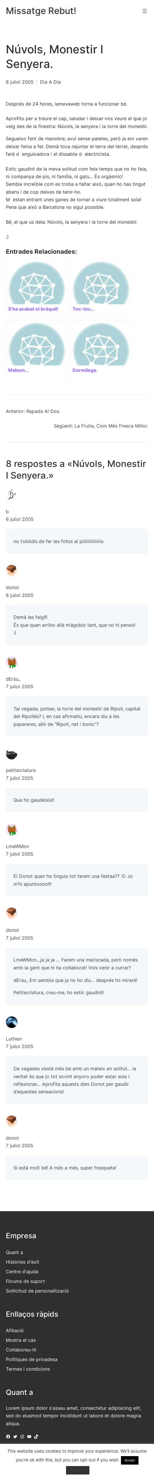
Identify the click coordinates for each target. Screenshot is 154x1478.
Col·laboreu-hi (21, 1350)
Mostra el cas (21, 1340)
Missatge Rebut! (41, 10)
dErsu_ (13, 679)
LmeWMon (17, 846)
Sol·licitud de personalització (37, 1291)
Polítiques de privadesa (32, 1359)
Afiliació (15, 1330)
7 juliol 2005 (19, 686)
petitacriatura (21, 770)
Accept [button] (129, 1460)
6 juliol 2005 (20, 82)
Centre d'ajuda (22, 1271)
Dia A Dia (50, 82)
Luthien (14, 1039)
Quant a (14, 1252)
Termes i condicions (28, 1369)
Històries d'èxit (22, 1262)
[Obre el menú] (144, 11)
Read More (78, 1470)
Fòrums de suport (25, 1281)
